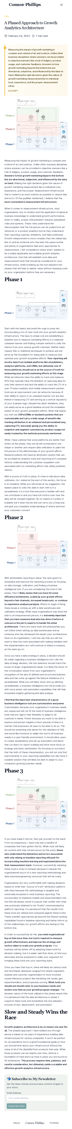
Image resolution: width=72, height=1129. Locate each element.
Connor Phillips (25, 4)
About (16, 1123)
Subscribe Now (16, 1106)
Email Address (14, 1093)
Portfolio (54, 1123)
